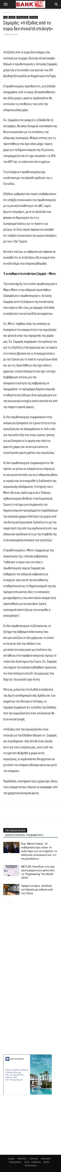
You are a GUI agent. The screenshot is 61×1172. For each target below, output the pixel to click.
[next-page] (10, 902)
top (14, 12)
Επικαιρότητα (22, 17)
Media (46, 1162)
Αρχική (6, 12)
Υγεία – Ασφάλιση (32, 1162)
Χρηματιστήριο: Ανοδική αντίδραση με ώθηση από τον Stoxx (37, 889)
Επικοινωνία (30, 1165)
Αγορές (11, 17)
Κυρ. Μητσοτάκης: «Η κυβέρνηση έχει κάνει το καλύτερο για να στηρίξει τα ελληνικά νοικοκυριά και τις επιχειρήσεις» (39, 851)
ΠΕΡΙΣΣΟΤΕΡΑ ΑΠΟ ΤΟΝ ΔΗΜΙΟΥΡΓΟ (24, 835)
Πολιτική (33, 17)
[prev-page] (5, 902)
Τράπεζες (22, 1158)
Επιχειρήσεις (15, 1162)
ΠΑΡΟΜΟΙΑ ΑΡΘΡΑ (15, 830)
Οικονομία (46, 1158)
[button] (5, 4)
